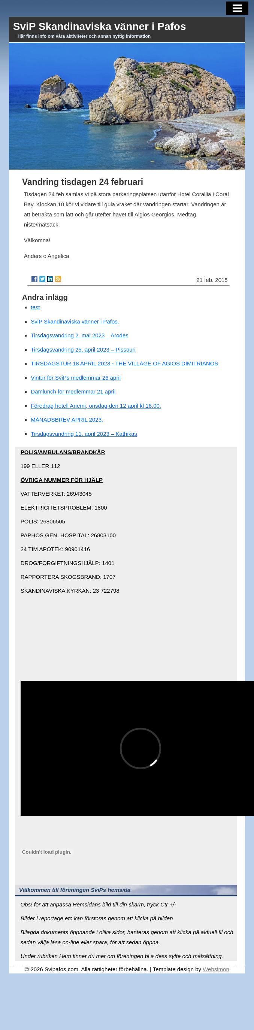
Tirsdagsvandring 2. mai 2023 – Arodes (79, 335)
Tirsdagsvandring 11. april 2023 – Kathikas (84, 434)
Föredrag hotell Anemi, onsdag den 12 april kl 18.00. (96, 405)
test (35, 307)
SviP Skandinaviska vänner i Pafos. (75, 321)
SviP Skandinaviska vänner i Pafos (99, 26)
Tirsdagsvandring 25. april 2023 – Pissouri (83, 349)
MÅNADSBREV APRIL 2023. (67, 419)
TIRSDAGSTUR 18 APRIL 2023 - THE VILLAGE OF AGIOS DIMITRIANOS (124, 363)
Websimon (216, 969)
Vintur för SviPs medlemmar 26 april (76, 377)
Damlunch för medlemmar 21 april (73, 391)
